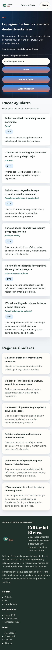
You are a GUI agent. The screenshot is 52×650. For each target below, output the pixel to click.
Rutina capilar (11, 618)
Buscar (26, 70)
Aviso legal (9, 633)
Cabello (8, 597)
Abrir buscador (26, 88)
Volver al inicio (26, 79)
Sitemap (8, 643)
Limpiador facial (12, 622)
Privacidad (9, 636)
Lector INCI (9, 615)
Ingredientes (10, 604)
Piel (6, 600)
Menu (45, 5)
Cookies (8, 639)
